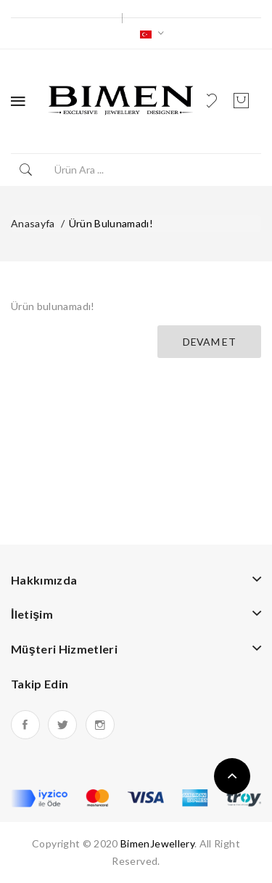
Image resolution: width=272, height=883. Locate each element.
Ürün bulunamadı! (111, 223)
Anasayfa (33, 223)
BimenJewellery (157, 843)
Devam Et (209, 341)
